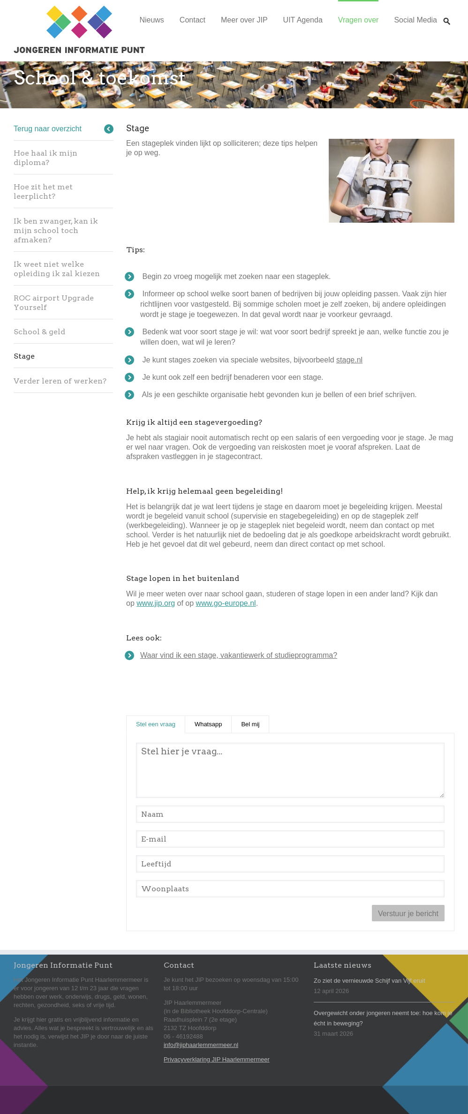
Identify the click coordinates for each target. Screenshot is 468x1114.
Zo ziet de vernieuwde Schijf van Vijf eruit (369, 980)
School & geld (39, 331)
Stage (24, 356)
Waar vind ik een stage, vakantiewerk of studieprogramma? (238, 655)
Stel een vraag (160, 724)
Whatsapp (208, 724)
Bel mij (250, 724)
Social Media (415, 20)
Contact (192, 20)
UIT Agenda (303, 20)
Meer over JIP (244, 20)
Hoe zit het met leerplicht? (43, 191)
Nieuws (151, 20)
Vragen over (358, 20)
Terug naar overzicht (48, 129)
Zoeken (447, 12)
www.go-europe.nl (226, 603)
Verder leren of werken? (60, 380)
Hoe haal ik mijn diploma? (45, 158)
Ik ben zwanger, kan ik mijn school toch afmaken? (56, 230)
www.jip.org (155, 603)
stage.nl (349, 360)
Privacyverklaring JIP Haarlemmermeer (217, 1059)
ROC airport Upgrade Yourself (54, 303)
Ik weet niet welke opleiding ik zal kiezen (57, 269)
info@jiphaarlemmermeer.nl (201, 1044)
